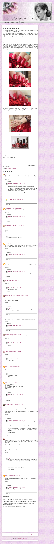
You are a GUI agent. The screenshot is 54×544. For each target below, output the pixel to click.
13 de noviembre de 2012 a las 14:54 (19, 254)
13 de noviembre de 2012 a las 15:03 (19, 373)
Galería (12, 22)
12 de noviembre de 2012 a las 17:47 (15, 208)
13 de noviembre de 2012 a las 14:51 (19, 216)
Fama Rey (7, 174)
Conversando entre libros (10, 295)
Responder (7, 179)
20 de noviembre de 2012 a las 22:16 (14, 475)
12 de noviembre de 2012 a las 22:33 (15, 318)
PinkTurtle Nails (8, 243)
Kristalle (6, 280)
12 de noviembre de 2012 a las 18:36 (21, 295)
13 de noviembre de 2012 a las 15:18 (19, 420)
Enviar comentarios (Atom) (22, 538)
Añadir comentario (6, 496)
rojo (12, 168)
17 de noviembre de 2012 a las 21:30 (19, 458)
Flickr (17, 22)
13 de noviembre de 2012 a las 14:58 (19, 308)
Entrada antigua (34, 534)
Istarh (6, 475)
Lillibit (6, 334)
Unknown (7, 208)
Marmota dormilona (9, 404)
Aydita (6, 351)
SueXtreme (7, 438)
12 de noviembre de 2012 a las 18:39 (18, 199)
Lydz (6, 366)
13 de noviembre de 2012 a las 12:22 (19, 404)
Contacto (22, 22)
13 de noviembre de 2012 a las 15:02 (19, 342)
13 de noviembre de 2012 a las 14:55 (19, 271)
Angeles (9, 183)
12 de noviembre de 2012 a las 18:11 (15, 263)
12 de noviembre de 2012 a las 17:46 (15, 174)
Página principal (6, 22)
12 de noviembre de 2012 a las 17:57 (19, 183)
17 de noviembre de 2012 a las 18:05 (16, 438)
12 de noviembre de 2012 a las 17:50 (18, 225)
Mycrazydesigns (8, 225)
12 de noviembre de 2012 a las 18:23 (15, 280)
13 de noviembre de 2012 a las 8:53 (15, 382)
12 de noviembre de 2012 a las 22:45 (14, 334)
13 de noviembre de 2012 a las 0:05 (13, 366)
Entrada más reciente (7, 534)
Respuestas (9, 181)
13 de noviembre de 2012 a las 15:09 (19, 394)
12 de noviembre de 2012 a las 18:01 (17, 243)
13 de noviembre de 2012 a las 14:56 (19, 287)
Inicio (21, 534)
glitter (10, 168)
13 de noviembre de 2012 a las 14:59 (19, 325)
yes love (14, 168)
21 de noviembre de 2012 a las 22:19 (19, 487)
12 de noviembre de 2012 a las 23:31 (14, 351)
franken (7, 168)
